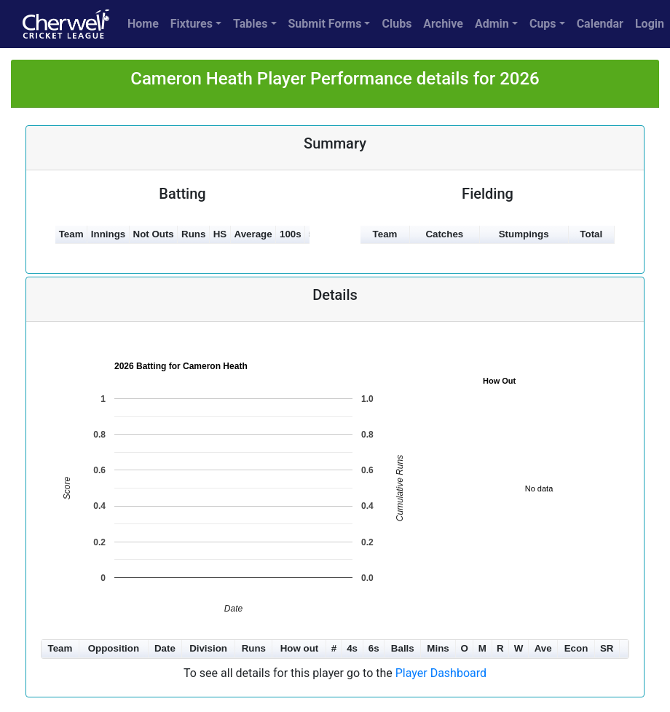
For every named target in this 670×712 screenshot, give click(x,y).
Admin (492, 24)
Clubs (396, 24)
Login (649, 24)
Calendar (600, 24)
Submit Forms (325, 24)
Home (143, 24)
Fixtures (191, 24)
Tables (250, 24)
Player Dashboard (440, 673)
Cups (542, 24)
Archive (443, 24)
